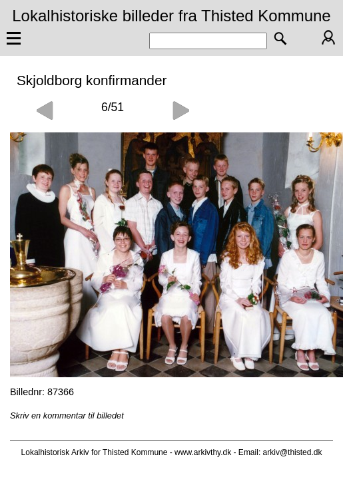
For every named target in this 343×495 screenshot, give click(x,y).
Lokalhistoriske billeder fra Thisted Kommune (171, 16)
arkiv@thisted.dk (292, 452)
